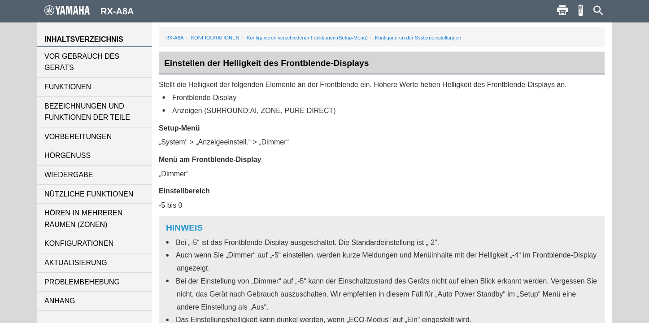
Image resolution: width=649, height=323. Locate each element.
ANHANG (59, 301)
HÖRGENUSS (67, 155)
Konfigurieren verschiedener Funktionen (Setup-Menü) (307, 37)
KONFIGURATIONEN (78, 243)
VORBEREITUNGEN (78, 136)
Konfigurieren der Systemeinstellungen (418, 37)
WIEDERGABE (68, 175)
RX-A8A (174, 37)
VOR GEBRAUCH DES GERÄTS (81, 62)
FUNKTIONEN (67, 87)
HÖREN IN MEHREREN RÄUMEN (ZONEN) (83, 218)
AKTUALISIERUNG (75, 262)
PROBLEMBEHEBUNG (82, 282)
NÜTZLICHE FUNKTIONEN (88, 194)
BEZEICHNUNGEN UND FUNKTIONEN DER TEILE (87, 112)
